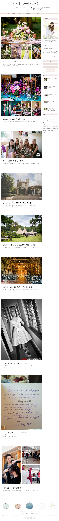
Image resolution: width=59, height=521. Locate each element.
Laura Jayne (53, 118)
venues (44, 132)
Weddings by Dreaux (26, 515)
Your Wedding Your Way (47, 128)
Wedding (50, 124)
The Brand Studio (39, 515)
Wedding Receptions (54, 126)
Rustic (56, 122)
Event (55, 117)
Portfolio (47, 122)
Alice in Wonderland (46, 117)
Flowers (44, 118)
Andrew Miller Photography (33, 515)
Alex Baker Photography (48, 515)
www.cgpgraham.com (54, 56)
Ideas (47, 118)
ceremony (54, 128)
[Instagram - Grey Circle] (28, 518)
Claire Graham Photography (32, 515)
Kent (49, 118)
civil (57, 128)
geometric (44, 130)
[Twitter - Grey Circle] (31, 518)
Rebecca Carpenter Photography (26, 515)
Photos (44, 122)
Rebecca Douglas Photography (19, 515)
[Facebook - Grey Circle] (25, 518)
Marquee (44, 120)
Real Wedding (52, 122)
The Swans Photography (54, 515)
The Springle (42, 515)
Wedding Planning (46, 126)
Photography (54, 120)
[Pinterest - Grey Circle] (34, 518)
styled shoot (53, 130)
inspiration (49, 130)
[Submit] (50, 70)
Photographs (49, 120)
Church (52, 117)
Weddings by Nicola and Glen (11, 515)
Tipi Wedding (45, 124)
